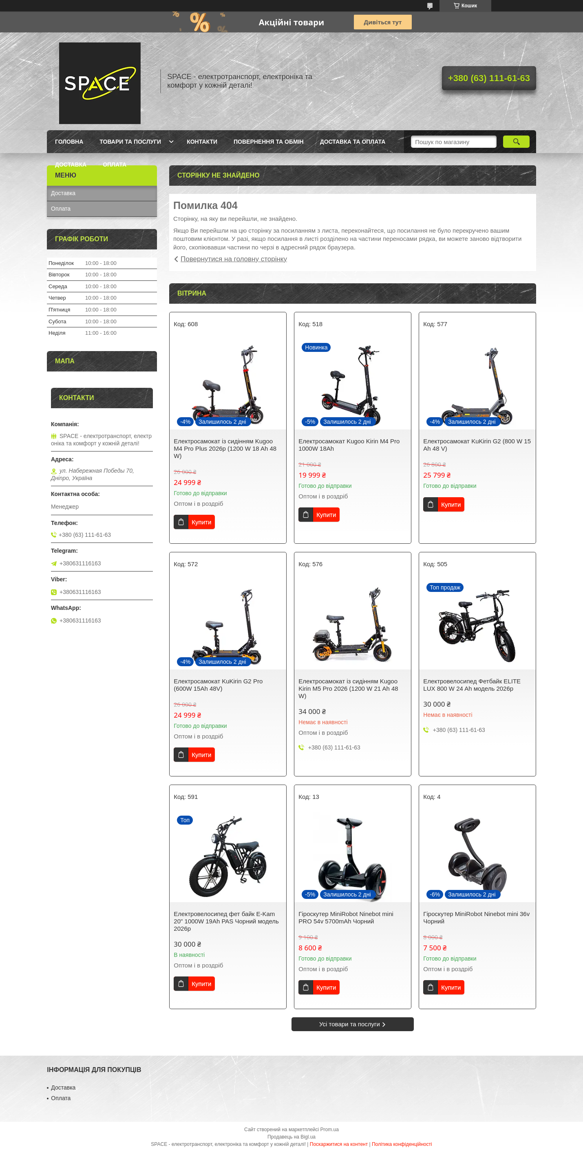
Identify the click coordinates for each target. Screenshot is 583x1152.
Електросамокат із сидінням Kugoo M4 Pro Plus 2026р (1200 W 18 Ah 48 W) (225, 448)
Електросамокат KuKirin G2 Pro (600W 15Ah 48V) (218, 685)
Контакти (202, 141)
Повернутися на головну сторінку (234, 259)
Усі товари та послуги (349, 1024)
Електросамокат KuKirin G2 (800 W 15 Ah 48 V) (477, 445)
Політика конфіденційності (402, 1144)
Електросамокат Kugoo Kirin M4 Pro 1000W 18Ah (349, 445)
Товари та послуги (130, 141)
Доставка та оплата (353, 141)
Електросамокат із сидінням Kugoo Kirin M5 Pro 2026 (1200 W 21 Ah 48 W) (348, 688)
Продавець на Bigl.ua (291, 1137)
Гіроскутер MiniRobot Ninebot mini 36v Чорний (476, 917)
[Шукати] (516, 142)
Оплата (114, 164)
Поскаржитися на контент (339, 1144)
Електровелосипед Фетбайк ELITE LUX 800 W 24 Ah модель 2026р (472, 685)
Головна (69, 141)
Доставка (70, 164)
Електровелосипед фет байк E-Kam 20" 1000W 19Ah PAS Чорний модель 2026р (226, 921)
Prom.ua (329, 1129)
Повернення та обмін (269, 141)
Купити (201, 521)
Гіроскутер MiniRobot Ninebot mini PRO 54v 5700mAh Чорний (345, 917)
